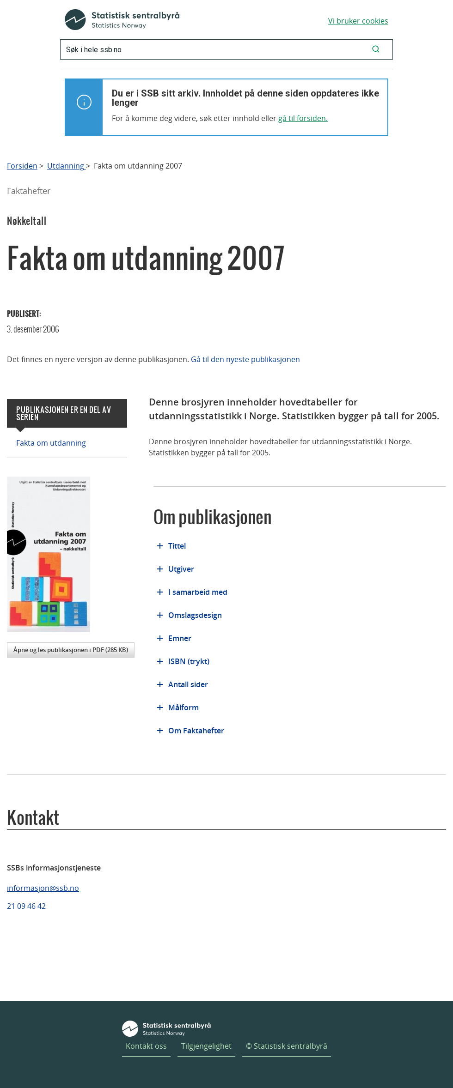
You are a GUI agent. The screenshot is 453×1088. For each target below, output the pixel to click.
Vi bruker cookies (358, 21)
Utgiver (181, 569)
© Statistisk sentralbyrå (286, 1046)
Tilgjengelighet (206, 1046)
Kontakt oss (146, 1046)
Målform (183, 707)
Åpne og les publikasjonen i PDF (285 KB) (70, 650)
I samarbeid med (197, 592)
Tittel (177, 546)
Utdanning (66, 166)
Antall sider (188, 684)
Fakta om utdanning (51, 443)
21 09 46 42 (26, 906)
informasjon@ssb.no (43, 888)
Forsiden (22, 166)
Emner (179, 638)
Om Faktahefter (196, 730)
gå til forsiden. (303, 118)
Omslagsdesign (195, 615)
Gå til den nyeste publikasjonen (245, 359)
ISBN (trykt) (188, 661)
